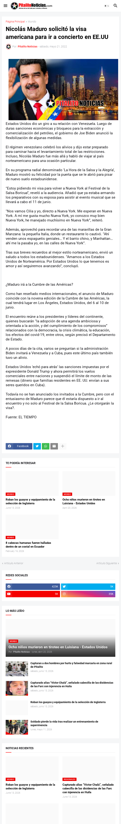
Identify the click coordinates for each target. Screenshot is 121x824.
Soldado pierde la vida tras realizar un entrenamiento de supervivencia (64, 723)
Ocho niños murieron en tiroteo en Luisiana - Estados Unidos (83, 501)
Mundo (32, 21)
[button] (5, 6)
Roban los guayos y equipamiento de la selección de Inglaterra (30, 501)
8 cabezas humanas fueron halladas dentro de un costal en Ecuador (28, 544)
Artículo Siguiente (106, 563)
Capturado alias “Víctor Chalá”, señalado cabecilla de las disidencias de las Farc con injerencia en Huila (71, 684)
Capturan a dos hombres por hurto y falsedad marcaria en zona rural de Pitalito (71, 665)
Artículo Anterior (13, 563)
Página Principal (15, 21)
